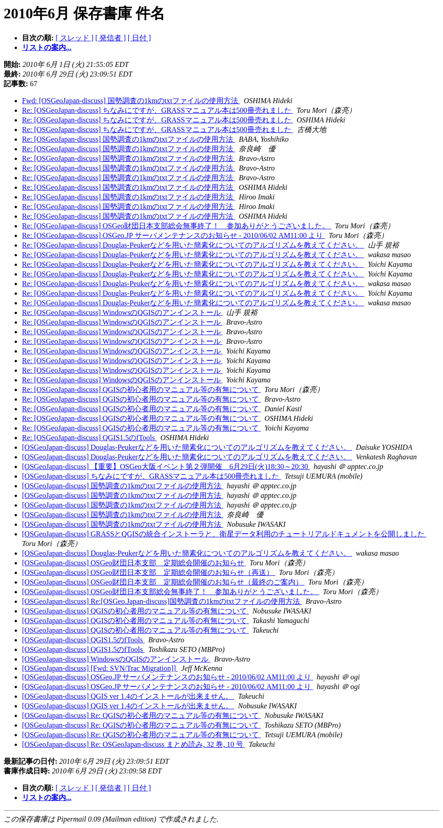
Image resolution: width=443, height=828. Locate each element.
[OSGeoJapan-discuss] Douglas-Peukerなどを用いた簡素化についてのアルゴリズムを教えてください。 (187, 447)
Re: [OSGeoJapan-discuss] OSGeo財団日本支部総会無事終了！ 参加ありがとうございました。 (176, 226)
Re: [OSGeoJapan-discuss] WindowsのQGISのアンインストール (122, 312)
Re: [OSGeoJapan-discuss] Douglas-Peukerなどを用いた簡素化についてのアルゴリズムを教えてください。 (193, 245)
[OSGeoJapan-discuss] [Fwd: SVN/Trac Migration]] (100, 668)
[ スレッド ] (74, 38)
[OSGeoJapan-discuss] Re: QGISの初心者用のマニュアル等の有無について (141, 715)
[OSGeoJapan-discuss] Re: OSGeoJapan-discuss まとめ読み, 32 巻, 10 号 (133, 744)
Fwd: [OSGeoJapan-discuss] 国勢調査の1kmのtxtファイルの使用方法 (131, 101)
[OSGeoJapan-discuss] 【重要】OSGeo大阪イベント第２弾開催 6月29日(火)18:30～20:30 (166, 466)
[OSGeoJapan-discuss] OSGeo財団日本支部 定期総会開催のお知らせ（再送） (148, 572)
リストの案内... (46, 47)
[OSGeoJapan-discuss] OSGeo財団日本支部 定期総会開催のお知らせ (134, 563)
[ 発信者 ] (110, 38)
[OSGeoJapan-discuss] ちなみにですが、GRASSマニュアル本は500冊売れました (151, 476)
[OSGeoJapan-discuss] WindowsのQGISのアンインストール (116, 659)
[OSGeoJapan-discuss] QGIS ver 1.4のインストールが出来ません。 (128, 696)
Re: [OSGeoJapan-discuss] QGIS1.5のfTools (89, 438)
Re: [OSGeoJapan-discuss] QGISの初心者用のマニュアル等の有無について (141, 389)
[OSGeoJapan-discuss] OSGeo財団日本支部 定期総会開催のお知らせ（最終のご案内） (163, 582)
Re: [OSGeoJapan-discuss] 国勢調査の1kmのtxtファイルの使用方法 (128, 139)
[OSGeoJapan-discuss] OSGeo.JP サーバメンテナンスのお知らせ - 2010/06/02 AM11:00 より (167, 677)
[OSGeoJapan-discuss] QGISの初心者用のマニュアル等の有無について (135, 611)
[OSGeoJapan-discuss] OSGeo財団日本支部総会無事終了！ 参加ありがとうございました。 (170, 592)
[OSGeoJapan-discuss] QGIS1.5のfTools (83, 640)
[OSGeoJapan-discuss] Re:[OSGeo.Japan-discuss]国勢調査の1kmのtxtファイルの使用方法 (162, 601)
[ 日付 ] (139, 38)
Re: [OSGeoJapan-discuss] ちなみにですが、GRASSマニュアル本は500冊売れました (157, 110)
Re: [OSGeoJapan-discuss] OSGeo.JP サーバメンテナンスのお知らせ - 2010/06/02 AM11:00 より (173, 235)
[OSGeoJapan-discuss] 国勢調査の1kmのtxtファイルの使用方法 (122, 486)
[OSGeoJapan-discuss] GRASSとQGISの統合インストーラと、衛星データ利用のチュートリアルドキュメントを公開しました (224, 534)
